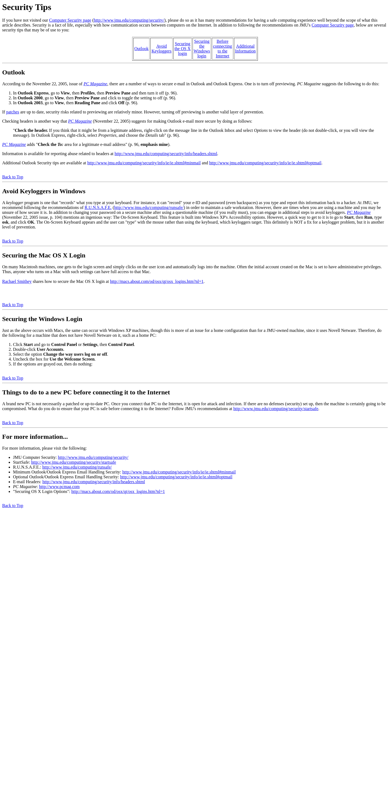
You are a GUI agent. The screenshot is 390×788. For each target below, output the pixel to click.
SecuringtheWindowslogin (202, 48)
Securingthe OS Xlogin (182, 48)
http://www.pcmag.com (59, 486)
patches (12, 112)
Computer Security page (70, 20)
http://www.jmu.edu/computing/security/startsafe (275, 408)
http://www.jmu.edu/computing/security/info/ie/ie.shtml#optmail (265, 163)
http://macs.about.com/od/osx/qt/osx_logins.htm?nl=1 (156, 281)
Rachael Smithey (17, 281)
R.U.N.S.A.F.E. (98, 207)
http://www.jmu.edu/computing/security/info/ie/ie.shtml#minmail (144, 163)
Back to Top (12, 177)
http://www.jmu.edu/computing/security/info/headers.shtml (166, 153)
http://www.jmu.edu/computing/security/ (129, 20)
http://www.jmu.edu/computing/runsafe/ (149, 207)
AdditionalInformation (245, 48)
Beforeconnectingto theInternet (222, 48)
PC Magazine (95, 83)
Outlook (141, 48)
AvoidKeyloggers (161, 48)
